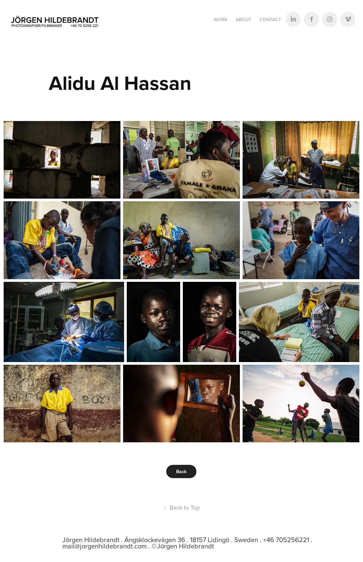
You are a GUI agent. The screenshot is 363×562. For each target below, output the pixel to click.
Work (221, 19)
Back (181, 471)
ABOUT (243, 19)
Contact (270, 19)
